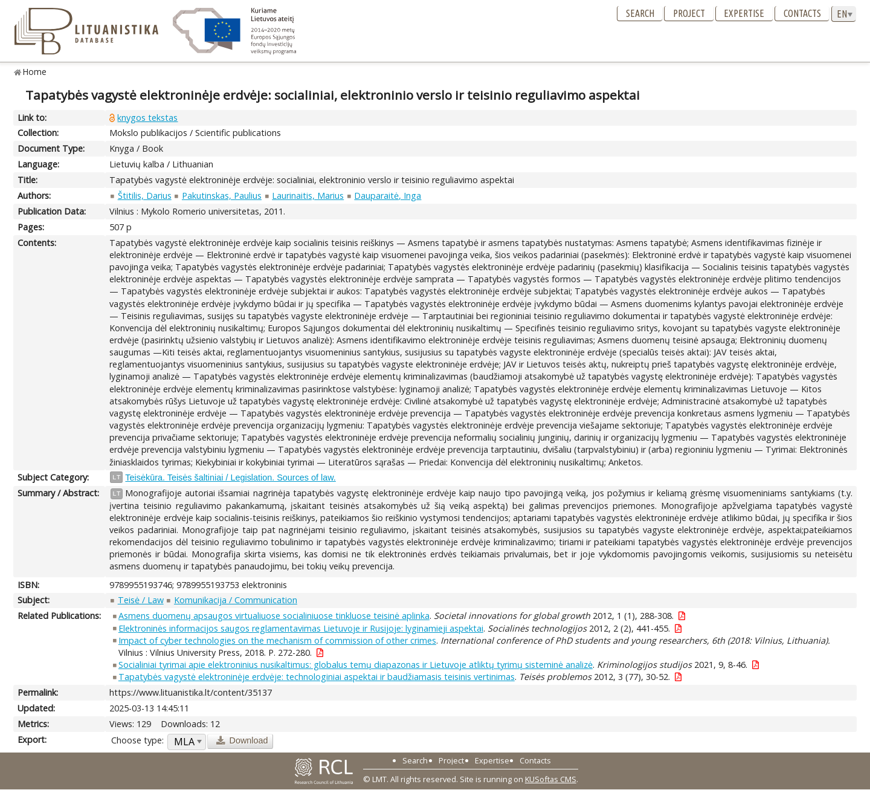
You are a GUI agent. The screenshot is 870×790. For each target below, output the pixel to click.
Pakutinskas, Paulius (222, 195)
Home (35, 71)
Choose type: (137, 740)
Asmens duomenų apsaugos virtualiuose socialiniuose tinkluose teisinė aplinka (274, 615)
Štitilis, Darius (145, 195)
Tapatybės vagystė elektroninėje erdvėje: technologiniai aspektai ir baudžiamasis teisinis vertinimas (316, 676)
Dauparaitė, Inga (387, 195)
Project (689, 13)
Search (640, 13)
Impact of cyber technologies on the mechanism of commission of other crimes (277, 640)
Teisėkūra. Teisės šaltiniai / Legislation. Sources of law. (230, 477)
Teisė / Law (141, 600)
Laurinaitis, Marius (308, 195)
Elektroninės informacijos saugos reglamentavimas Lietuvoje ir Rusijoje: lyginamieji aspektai (300, 628)
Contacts (802, 13)
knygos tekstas (147, 117)
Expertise (744, 13)
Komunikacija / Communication (235, 600)
